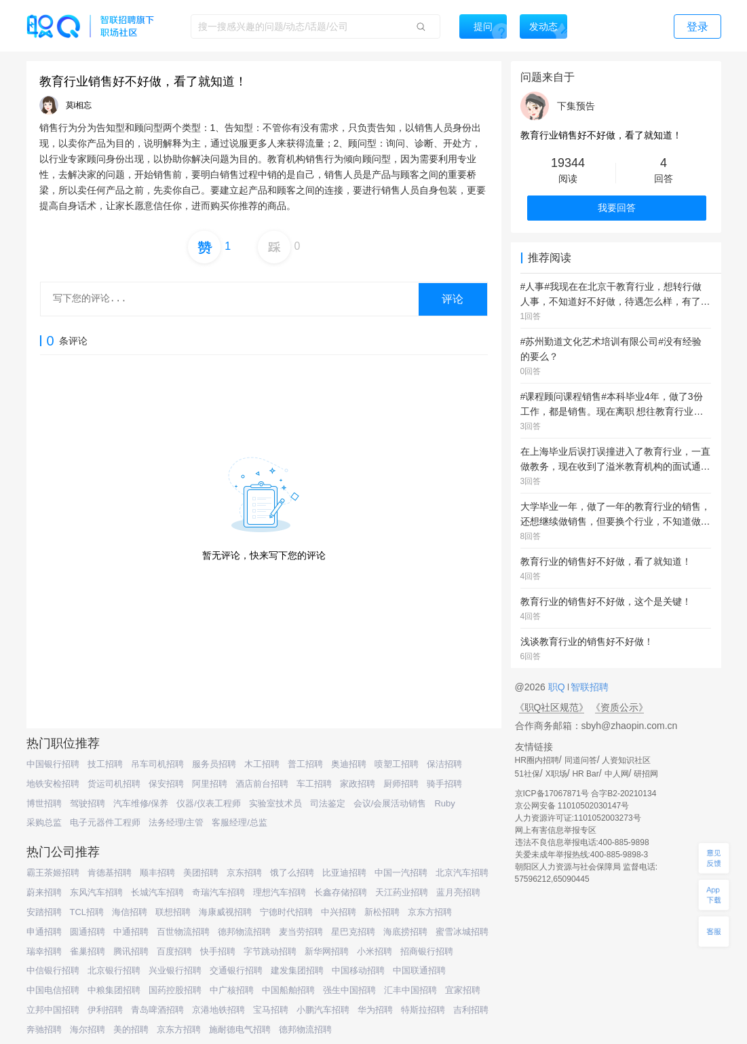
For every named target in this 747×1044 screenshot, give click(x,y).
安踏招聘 (44, 912)
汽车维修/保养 (141, 803)
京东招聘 (244, 873)
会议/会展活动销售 (390, 803)
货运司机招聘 (114, 784)
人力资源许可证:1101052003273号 (578, 818)
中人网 (617, 774)
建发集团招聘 (297, 970)
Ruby (444, 803)
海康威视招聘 (225, 912)
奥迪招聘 (348, 764)
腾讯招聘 (131, 951)
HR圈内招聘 (537, 760)
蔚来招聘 (44, 892)
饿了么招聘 (292, 873)
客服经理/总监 (239, 822)
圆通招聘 (87, 932)
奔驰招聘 (44, 1029)
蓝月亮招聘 (458, 892)
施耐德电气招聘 (240, 1029)
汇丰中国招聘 (410, 990)
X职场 (556, 774)
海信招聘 (129, 912)
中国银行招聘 (52, 764)
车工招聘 (314, 784)
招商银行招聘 (426, 951)
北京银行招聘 (114, 970)
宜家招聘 (462, 990)
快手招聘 (217, 951)
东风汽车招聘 (96, 892)
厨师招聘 (401, 784)
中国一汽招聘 (401, 873)
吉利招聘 (471, 1010)
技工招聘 (105, 764)
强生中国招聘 (349, 990)
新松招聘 (382, 912)
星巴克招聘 (353, 932)
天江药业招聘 (401, 892)
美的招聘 (131, 1029)
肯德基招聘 (110, 873)
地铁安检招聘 (52, 784)
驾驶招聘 (87, 803)
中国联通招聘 (419, 970)
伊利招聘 (105, 1010)
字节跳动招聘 (270, 951)
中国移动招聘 (358, 970)
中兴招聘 (338, 912)
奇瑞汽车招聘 (218, 892)
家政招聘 (357, 784)
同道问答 (580, 760)
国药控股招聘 (175, 990)
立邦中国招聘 (52, 1010)
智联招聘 (589, 687)
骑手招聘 (444, 784)
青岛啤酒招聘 (157, 1010)
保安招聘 (166, 784)
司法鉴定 (327, 803)
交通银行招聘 (236, 970)
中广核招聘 (232, 990)
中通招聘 (131, 932)
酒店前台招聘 (261, 784)
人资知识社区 (626, 760)
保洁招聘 (444, 764)
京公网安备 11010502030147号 (572, 805)
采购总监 (44, 822)
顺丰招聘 (157, 873)
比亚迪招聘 (344, 873)
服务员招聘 (214, 764)
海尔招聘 (87, 1029)
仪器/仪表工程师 (208, 803)
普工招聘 (305, 764)
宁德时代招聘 (286, 912)
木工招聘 (262, 764)
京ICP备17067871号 (552, 793)
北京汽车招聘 (462, 873)
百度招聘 (174, 951)
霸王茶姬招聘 (52, 873)
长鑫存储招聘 (340, 892)
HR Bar (585, 774)
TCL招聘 (87, 912)
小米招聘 (374, 951)
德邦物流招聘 (244, 932)
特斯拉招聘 (423, 1010)
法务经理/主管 (176, 822)
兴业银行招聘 (175, 970)
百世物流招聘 (183, 932)
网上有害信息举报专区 (555, 830)
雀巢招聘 (87, 951)
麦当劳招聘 (301, 932)
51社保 (527, 774)
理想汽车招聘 (279, 892)
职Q (558, 687)
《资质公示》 (619, 707)
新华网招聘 (327, 951)
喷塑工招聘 (397, 764)
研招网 (646, 774)
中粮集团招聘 (114, 990)
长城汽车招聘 (157, 892)
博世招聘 (44, 803)
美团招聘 (200, 873)
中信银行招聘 (52, 970)
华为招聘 (375, 1010)
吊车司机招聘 (157, 764)
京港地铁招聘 (218, 1010)
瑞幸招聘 (44, 951)
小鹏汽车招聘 (322, 1010)
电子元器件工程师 (105, 822)
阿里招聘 (209, 784)
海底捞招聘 (405, 932)
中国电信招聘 (52, 990)
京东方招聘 (430, 912)
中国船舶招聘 (288, 990)
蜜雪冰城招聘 (462, 932)
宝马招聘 (270, 1010)
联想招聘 (173, 912)
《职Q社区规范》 (552, 707)
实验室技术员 (275, 803)
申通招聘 (44, 932)
